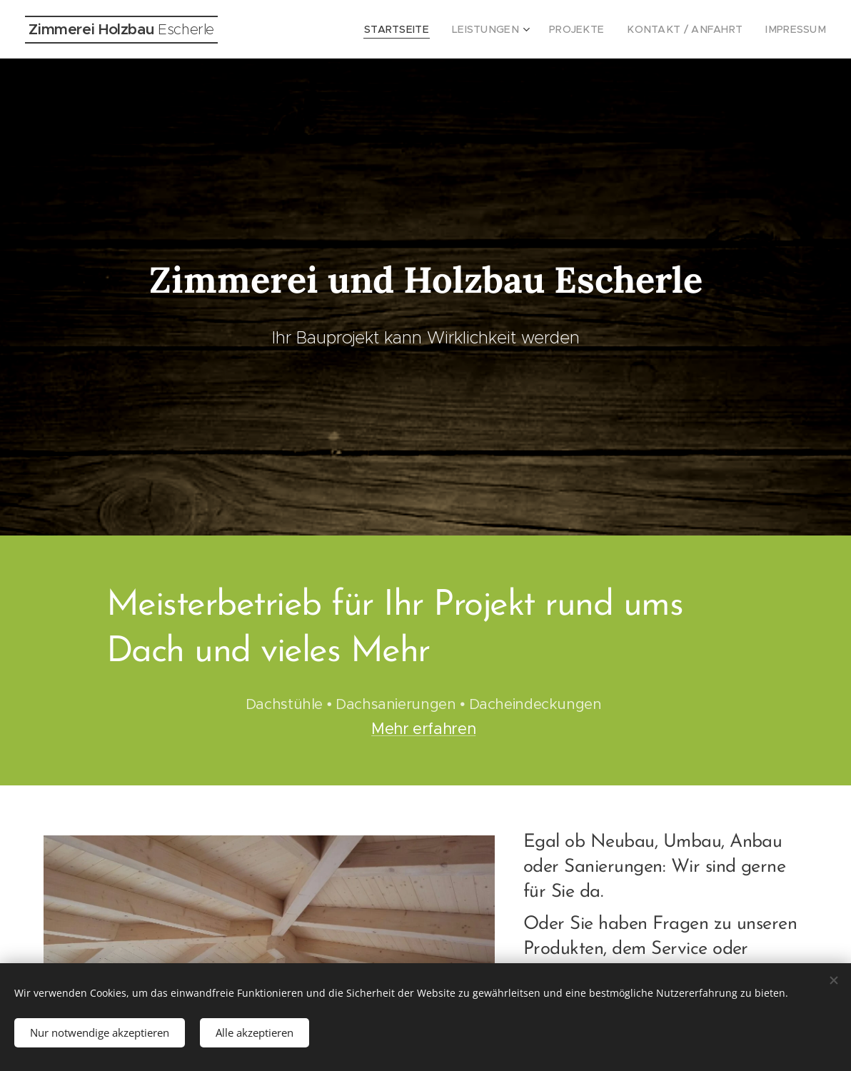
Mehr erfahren (423, 728)
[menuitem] (430, 29)
